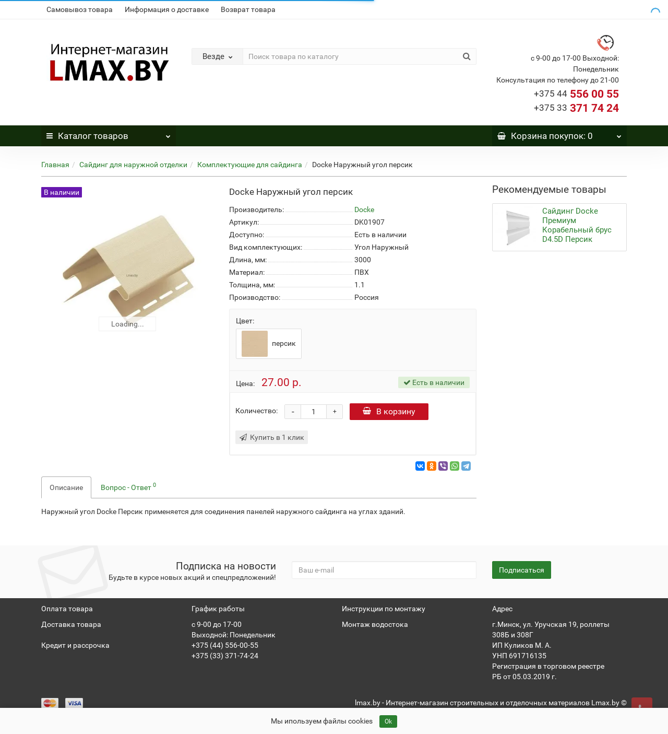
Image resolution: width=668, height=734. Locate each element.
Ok (388, 721)
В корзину (389, 411)
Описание (66, 487)
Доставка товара (71, 624)
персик (269, 344)
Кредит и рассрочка (75, 645)
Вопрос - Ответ (128, 486)
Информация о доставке (167, 9)
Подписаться (521, 570)
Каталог (108, 133)
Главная (55, 164)
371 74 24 (576, 108)
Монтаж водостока (375, 624)
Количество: (256, 410)
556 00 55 (576, 94)
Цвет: (245, 321)
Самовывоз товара (79, 9)
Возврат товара (248, 9)
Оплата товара (67, 608)
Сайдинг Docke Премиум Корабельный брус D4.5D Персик (577, 225)
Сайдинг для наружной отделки (133, 164)
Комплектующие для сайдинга (249, 164)
